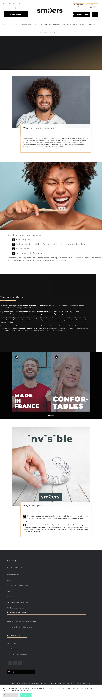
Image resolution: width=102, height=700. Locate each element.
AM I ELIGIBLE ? (16, 14)
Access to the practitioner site (19, 645)
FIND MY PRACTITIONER (81, 14)
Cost (9, 624)
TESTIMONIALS (91, 24)
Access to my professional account (21, 639)
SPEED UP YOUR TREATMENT (49, 32)
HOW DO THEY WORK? (10, 24)
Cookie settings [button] (10, 695)
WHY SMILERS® (26, 24)
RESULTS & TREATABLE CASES (50, 24)
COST (35, 24)
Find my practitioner (15, 652)
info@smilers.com (22, 4)
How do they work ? (15, 612)
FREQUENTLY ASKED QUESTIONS (73, 24)
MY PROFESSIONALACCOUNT (92, 6)
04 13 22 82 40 (8, 4)
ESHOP (95, 14)
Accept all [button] (25, 695)
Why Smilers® (13, 619)
